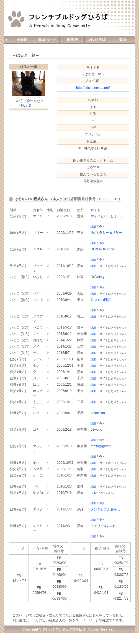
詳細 (93, 226)
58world (96, 429)
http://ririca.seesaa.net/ (93, 88)
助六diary (97, 277)
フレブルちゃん (102, 493)
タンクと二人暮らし (105, 509)
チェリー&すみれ (103, 526)
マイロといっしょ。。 (107, 216)
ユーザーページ (87, 620)
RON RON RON (103, 249)
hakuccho (98, 413)
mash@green (100, 446)
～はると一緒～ (28, 67)
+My (22, 105)
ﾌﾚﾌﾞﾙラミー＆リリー (106, 233)
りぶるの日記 (100, 300)
